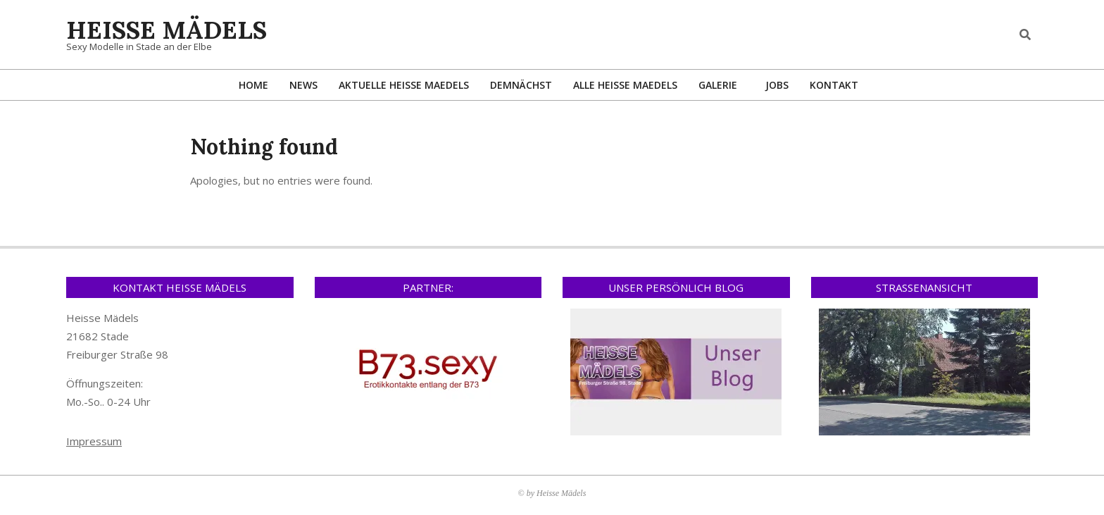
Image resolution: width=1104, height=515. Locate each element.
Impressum (94, 441)
